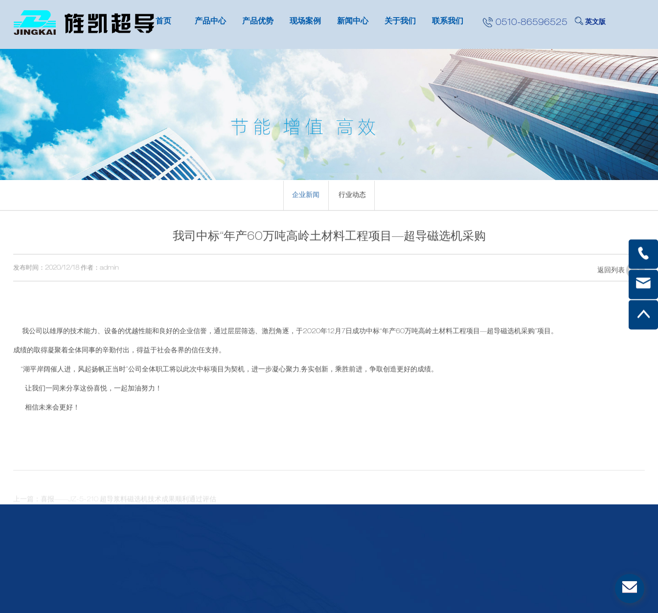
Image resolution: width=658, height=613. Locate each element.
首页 (163, 22)
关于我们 (400, 22)
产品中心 (210, 22)
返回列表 (621, 276)
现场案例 (305, 22)
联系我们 (447, 22)
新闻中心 (352, 22)
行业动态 (352, 197)
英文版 (595, 22)
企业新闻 (305, 197)
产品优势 (257, 22)
